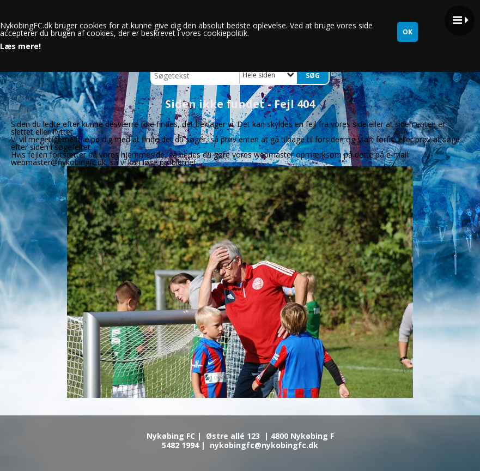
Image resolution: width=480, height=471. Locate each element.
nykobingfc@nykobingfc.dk (264, 445)
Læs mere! (20, 46)
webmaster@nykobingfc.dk (58, 162)
